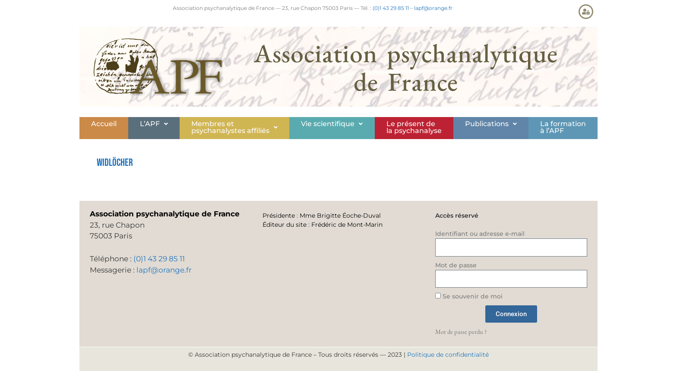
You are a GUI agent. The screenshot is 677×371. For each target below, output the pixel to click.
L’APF (154, 124)
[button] (154, 124)
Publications (491, 124)
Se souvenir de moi (469, 296)
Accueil (104, 124)
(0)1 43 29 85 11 (391, 8)
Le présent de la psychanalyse (414, 127)
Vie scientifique (332, 124)
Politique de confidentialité (448, 354)
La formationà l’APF (563, 127)
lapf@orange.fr (433, 8)
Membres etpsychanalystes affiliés (234, 127)
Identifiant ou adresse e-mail (480, 234)
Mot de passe (456, 265)
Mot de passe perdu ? (461, 331)
